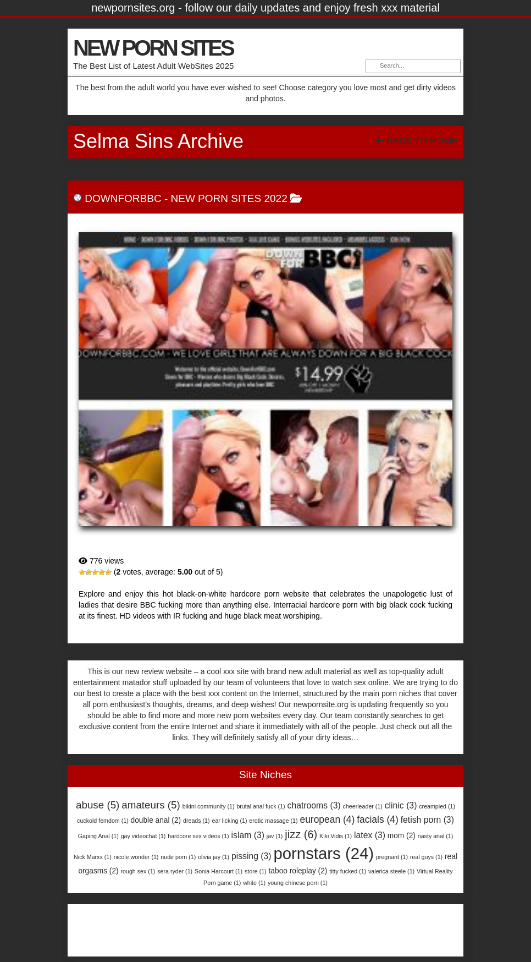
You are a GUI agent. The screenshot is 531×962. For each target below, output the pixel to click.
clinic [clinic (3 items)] (401, 805)
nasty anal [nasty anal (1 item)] (435, 836)
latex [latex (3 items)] (369, 835)
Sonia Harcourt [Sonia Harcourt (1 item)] (218, 871)
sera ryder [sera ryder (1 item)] (174, 871)
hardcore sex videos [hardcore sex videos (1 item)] (198, 836)
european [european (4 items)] (327, 819)
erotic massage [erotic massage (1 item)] (273, 820)
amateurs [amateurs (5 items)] (150, 805)
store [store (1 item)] (256, 871)
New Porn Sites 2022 (229, 198)
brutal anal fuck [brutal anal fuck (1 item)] (260, 806)
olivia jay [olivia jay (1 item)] (213, 857)
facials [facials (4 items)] (378, 819)
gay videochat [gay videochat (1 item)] (143, 836)
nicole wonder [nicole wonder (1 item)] (136, 857)
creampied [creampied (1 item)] (437, 806)
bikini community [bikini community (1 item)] (208, 806)
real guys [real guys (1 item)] (426, 857)
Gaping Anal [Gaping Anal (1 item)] (98, 836)
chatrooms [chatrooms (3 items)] (314, 805)
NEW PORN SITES (153, 48)
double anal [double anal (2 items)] (156, 820)
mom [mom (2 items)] (402, 836)
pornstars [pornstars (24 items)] (323, 853)
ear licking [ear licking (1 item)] (229, 820)
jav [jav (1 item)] (275, 836)
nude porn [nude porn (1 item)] (178, 857)
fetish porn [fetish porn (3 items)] (427, 819)
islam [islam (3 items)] (247, 835)
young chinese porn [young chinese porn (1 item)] (298, 882)
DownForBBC (123, 198)
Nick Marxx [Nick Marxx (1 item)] (93, 857)
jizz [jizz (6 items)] (301, 834)
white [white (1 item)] (254, 882)
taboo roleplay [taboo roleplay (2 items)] (298, 871)
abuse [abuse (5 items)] (97, 805)
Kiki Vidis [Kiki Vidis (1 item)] (335, 836)
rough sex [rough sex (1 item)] (138, 871)
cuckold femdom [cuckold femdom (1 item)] (103, 820)
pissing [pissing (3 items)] (251, 856)
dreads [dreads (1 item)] (196, 820)
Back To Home (417, 141)
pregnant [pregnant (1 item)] (392, 857)
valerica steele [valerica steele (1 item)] (391, 871)
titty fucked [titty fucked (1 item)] (347, 871)
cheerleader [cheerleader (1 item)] (363, 806)
